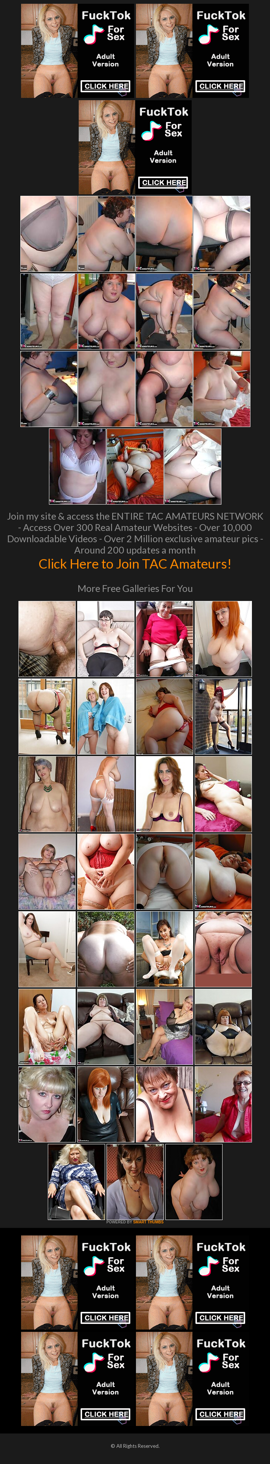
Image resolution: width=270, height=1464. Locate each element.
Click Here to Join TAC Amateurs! (135, 563)
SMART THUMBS (148, 1222)
